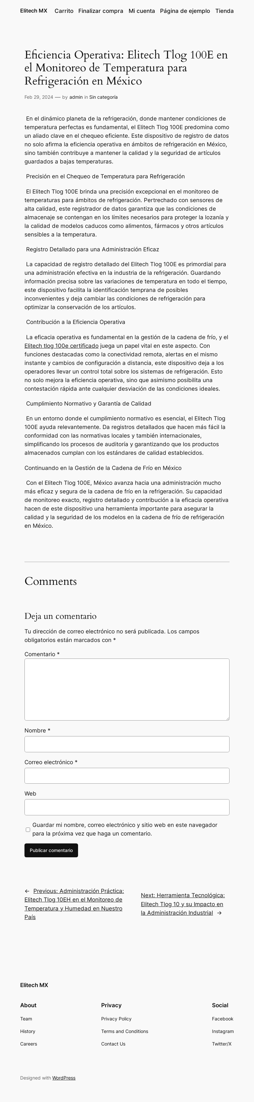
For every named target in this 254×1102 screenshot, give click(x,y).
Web (30, 793)
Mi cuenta (142, 11)
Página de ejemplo (185, 11)
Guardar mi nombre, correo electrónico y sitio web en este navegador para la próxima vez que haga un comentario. (124, 829)
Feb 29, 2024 (38, 97)
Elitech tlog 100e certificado (61, 345)
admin (76, 97)
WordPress (63, 1078)
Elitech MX (33, 10)
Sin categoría (103, 97)
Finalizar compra (100, 11)
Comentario (42, 654)
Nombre (37, 730)
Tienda (224, 11)
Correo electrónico (51, 762)
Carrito (64, 11)
